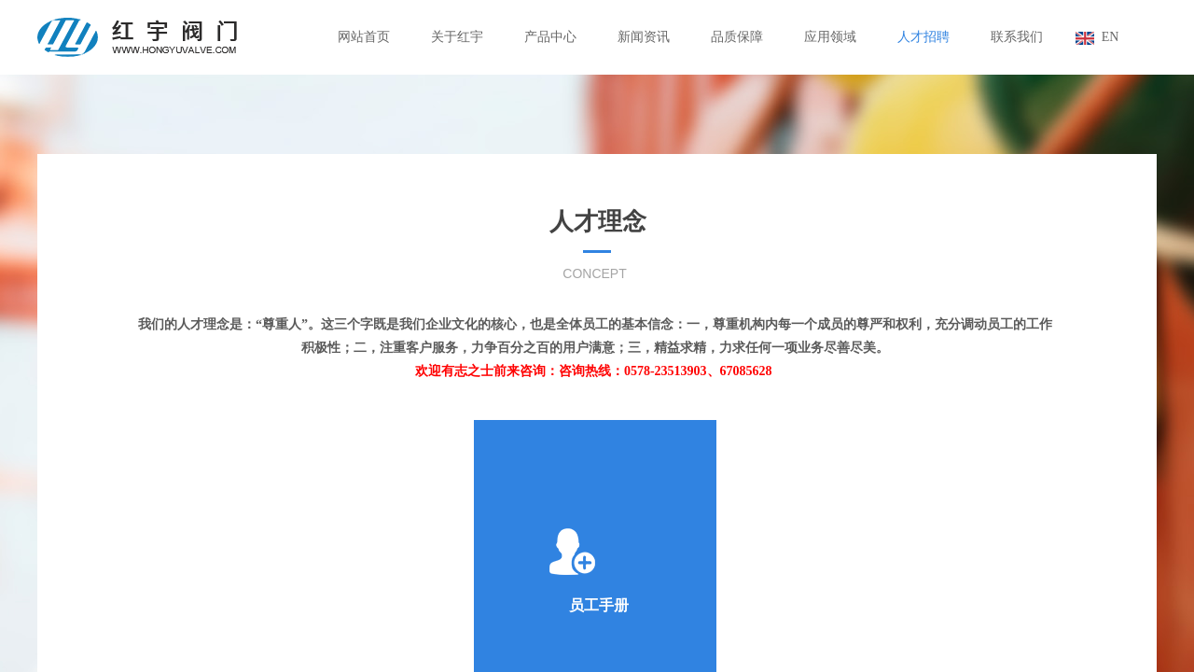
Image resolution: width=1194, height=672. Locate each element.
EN (1110, 37)
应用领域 (830, 37)
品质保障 (737, 37)
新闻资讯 (644, 37)
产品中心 (550, 37)
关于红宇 (457, 37)
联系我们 (1017, 37)
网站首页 (364, 37)
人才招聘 (923, 37)
